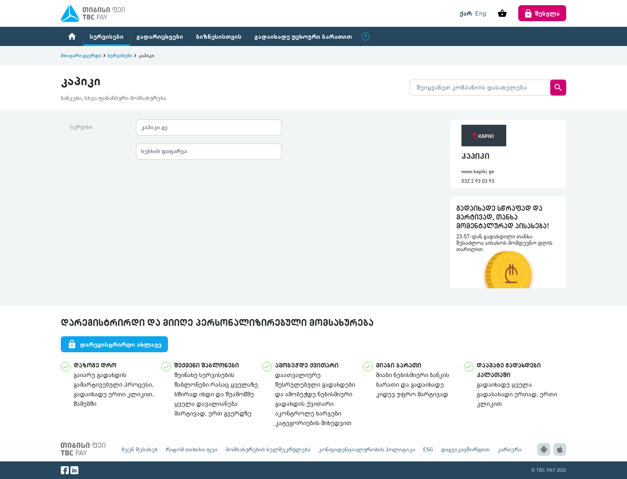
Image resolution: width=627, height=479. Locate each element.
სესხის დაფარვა (164, 151)
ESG (428, 449)
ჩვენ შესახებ (140, 449)
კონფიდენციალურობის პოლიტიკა (366, 449)
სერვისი (81, 126)
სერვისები (107, 36)
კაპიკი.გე (154, 127)
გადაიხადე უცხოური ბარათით (303, 36)
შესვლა (542, 13)
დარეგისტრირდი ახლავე (114, 344)
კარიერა (509, 449)
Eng (480, 13)
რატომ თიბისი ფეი (192, 449)
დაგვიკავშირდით (465, 449)
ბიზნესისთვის (219, 36)
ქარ (465, 13)
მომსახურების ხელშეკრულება (268, 449)
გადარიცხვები (159, 36)
